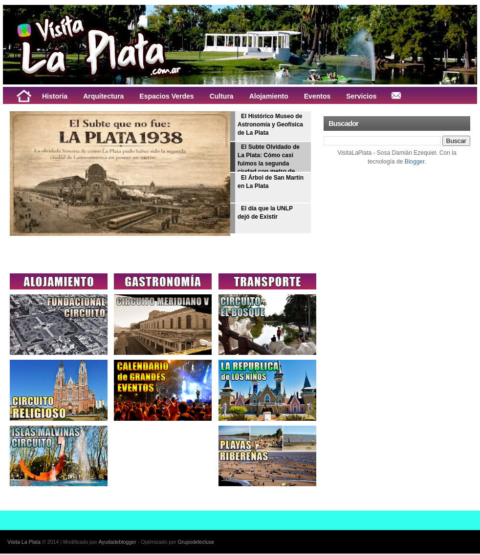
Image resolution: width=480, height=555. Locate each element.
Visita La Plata (24, 542)
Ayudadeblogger (117, 542)
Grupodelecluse (196, 542)
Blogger (415, 161)
